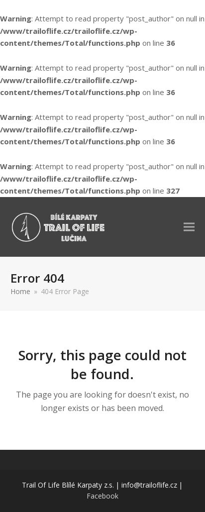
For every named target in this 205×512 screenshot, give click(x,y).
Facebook (102, 496)
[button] (189, 226)
